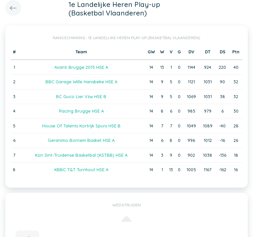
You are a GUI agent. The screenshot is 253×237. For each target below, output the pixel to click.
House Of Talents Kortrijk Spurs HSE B (81, 125)
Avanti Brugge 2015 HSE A (81, 67)
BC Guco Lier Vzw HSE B (81, 96)
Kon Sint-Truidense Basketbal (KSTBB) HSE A (81, 155)
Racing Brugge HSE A (81, 111)
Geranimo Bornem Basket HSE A (81, 140)
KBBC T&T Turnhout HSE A (81, 169)
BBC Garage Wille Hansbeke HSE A (81, 81)
